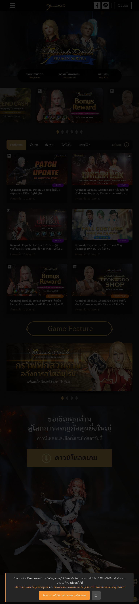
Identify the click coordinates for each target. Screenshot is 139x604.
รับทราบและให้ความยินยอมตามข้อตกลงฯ (64, 595)
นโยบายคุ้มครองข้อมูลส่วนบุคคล (31, 587)
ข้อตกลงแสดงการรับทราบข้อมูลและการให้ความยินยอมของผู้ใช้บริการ (89, 587)
